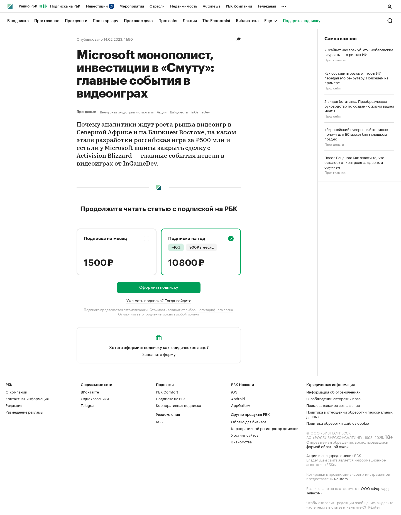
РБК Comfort (167, 391)
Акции (162, 111)
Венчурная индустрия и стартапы (126, 111)
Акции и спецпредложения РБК (333, 455)
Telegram (89, 405)
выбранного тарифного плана (209, 309)
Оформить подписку (158, 288)
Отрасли (157, 6)
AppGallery (240, 405)
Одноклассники (95, 398)
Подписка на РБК (65, 6)
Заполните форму (158, 354)
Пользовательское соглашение (333, 405)
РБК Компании (239, 6)
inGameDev (200, 111)
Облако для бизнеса (248, 421)
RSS (159, 421)
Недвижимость (183, 6)
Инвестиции (100, 6)
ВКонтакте (90, 391)
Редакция (14, 405)
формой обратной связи (327, 446)
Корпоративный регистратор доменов (264, 428)
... (283, 5)
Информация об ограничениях (333, 391)
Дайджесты (179, 111)
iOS (234, 391)
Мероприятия (131, 6)
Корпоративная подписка (178, 405)
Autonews (211, 6)
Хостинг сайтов (244, 435)
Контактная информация (27, 398)
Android (238, 398)
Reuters (341, 478)
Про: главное (335, 59)
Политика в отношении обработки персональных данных (349, 414)
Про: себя (332, 87)
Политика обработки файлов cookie (337, 423)
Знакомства (241, 441)
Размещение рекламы (24, 411)
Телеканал (267, 6)
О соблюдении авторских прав (333, 398)
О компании (16, 391)
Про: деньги (87, 111)
